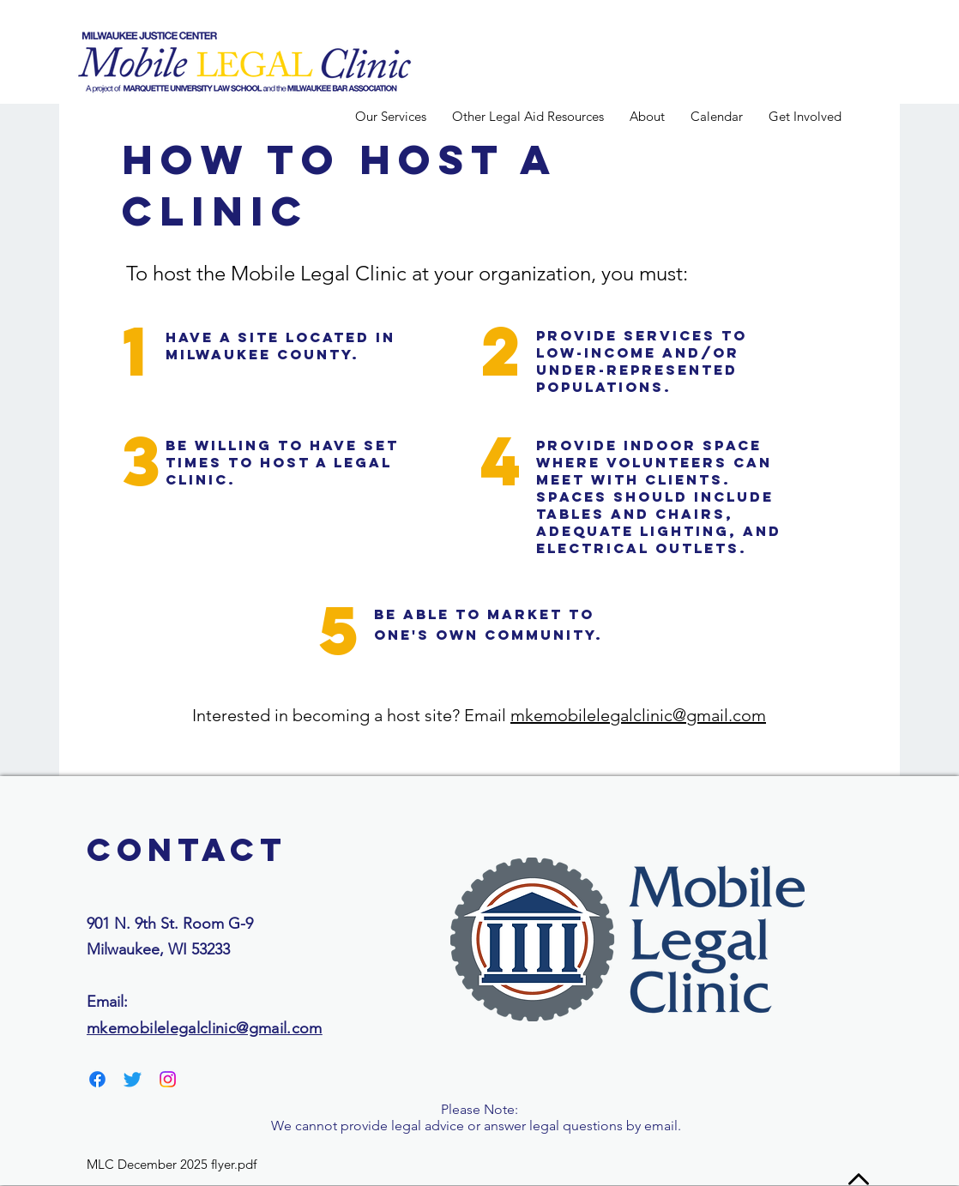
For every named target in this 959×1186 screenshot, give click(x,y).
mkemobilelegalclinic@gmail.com (638, 715)
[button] (647, 116)
